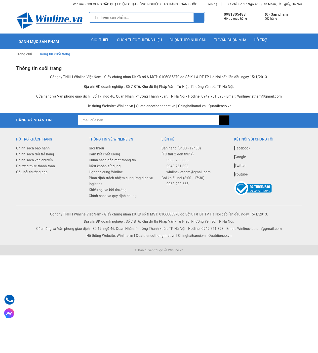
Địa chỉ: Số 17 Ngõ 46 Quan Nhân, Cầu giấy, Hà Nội (264, 4)
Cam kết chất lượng (104, 154)
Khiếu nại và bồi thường (108, 190)
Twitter (240, 165)
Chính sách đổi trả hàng (35, 154)
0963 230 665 (177, 160)
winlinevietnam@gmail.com (188, 172)
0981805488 (235, 14)
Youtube (241, 174)
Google (240, 157)
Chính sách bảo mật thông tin (112, 160)
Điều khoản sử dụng (105, 166)
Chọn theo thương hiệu (139, 40)
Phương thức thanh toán (35, 166)
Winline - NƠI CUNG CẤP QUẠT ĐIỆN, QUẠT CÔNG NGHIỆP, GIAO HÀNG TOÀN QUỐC (135, 4)
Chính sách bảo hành (33, 148)
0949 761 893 (177, 166)
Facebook (242, 148)
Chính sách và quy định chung (113, 196)
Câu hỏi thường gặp (31, 172)
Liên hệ (211, 4)
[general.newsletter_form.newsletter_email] (148, 120)
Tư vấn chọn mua (230, 40)
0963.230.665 (177, 184)
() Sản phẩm (276, 16)
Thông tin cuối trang (39, 68)
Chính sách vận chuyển (34, 160)
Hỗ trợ (260, 40)
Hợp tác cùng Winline (106, 172)
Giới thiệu (100, 40)
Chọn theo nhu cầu (187, 40)
